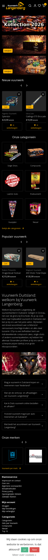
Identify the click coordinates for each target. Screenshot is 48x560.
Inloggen (5, 506)
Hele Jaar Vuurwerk (10, 523)
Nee (34, 549)
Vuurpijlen (12, 222)
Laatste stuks (12, 194)
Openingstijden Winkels (11, 494)
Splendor (6, 116)
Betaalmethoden (9, 488)
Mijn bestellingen (9, 508)
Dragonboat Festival (11, 273)
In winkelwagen (12, 126)
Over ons (5, 483)
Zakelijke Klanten (9, 496)
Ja (25, 549)
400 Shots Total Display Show (36, 273)
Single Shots (13, 165)
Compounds (35, 165)
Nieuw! (35, 222)
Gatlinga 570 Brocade (36, 116)
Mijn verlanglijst (8, 511)
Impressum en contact (11, 480)
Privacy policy (7, 491)
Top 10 (5, 531)
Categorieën (7, 520)
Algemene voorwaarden (12, 486)
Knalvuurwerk (35, 194)
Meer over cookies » (24, 555)
